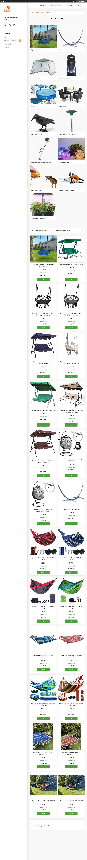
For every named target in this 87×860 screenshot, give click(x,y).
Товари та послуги (55, 5)
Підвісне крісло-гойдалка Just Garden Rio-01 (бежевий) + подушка (71, 362)
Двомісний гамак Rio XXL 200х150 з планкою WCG (71, 656)
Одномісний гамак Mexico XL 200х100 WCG (71, 558)
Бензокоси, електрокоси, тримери (41, 162)
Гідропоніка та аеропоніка (38, 218)
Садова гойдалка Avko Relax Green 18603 (43, 410)
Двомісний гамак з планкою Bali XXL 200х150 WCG (71, 753)
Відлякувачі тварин (36, 190)
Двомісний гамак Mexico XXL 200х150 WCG (43, 558)
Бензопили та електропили (67, 190)
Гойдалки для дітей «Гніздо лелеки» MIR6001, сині (43, 265)
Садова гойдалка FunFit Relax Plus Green (71, 264)
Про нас (70, 5)
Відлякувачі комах (64, 78)
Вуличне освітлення (64, 162)
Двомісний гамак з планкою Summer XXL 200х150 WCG (71, 704)
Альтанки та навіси (36, 78)
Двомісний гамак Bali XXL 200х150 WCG (71, 801)
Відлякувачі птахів (36, 134)
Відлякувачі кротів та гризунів (67, 134)
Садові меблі (62, 106)
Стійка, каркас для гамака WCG (71, 509)
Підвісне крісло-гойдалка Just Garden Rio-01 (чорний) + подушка (43, 314)
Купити (43, 279)
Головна (41, 5)
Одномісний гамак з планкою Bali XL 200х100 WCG (43, 753)
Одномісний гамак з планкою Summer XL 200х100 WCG (43, 704)
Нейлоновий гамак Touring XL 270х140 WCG (71, 607)
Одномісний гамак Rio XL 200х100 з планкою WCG (43, 656)
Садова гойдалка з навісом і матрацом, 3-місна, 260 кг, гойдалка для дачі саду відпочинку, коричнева (43, 460)
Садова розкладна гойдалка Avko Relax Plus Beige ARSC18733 (71, 411)
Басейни (33, 106)
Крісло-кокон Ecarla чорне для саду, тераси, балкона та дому (43, 510)
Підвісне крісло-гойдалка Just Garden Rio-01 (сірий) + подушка (71, 314)
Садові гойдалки (36, 50)
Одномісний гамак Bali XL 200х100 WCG (43, 801)
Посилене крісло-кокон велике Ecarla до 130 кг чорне (71, 459)
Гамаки (61, 50)
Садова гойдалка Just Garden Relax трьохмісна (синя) (43, 362)
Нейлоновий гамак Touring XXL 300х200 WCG (43, 607)
